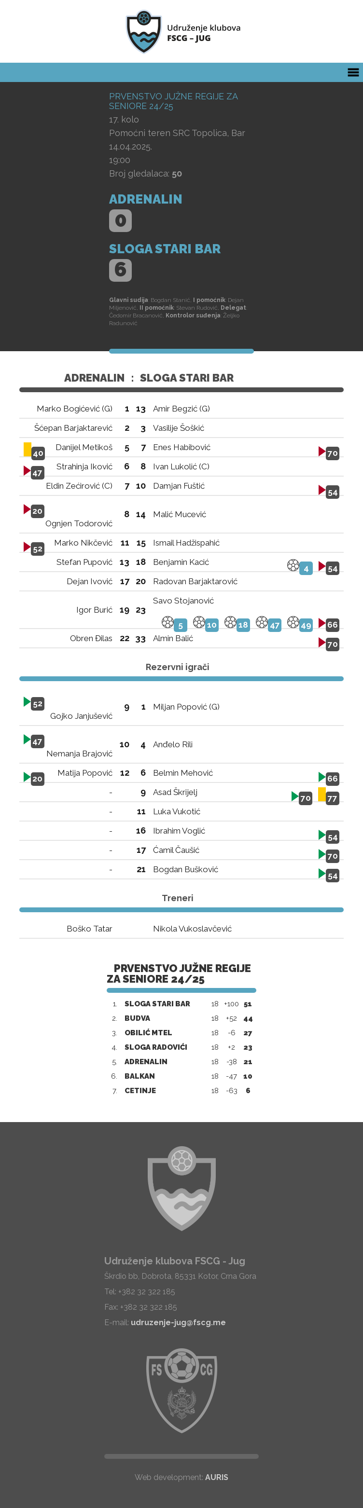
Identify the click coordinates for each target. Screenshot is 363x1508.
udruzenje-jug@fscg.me (178, 1322)
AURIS (216, 1477)
